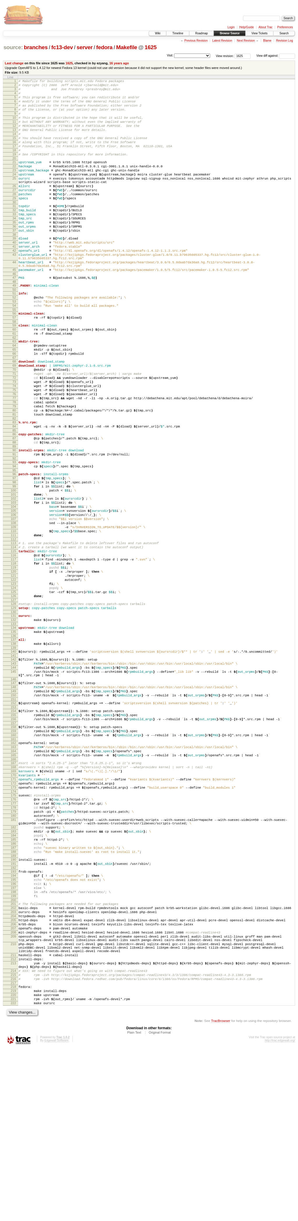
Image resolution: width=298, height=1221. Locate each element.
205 (13, 1074)
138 (13, 748)
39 (14, 269)
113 (13, 629)
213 (13, 1127)
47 (14, 317)
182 (13, 964)
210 (13, 1103)
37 (14, 261)
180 (13, 950)
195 (13, 1026)
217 (13, 1151)
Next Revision (246, 40)
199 (13, 1046)
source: (13, 47)
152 (13, 817)
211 (13, 1117)
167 (13, 887)
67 (14, 410)
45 (14, 308)
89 (14, 515)
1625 (151, 47)
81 (14, 478)
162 (13, 863)
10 (14, 125)
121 (13, 669)
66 (14, 405)
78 (14, 463)
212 (13, 1122)
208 (13, 1089)
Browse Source (230, 33)
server (85, 47)
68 (14, 414)
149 (13, 803)
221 (13, 1170)
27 (14, 212)
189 (13, 999)
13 (14, 140)
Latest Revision (222, 40)
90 (14, 519)
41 (14, 279)
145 (13, 780)
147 (13, 794)
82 (14, 483)
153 (13, 822)
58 (14, 368)
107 (13, 601)
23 (14, 188)
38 (14, 266)
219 (13, 1160)
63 (14, 390)
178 (13, 940)
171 (13, 906)
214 (13, 1136)
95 (14, 542)
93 (14, 533)
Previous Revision (195, 40)
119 (13, 659)
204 (13, 1069)
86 (14, 500)
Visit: (170, 55)
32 (14, 236)
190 (13, 1003)
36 (14, 256)
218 (13, 1155)
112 (13, 625)
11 (14, 130)
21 (14, 178)
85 (14, 496)
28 (14, 217)
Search (284, 33)
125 (13, 689)
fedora (104, 47)
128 (13, 702)
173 (13, 916)
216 (13, 1146)
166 (13, 883)
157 (13, 841)
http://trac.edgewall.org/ (280, 1213)
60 (14, 376)
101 (13, 571)
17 (14, 160)
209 (13, 1094)
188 (13, 994)
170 (13, 902)
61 (14, 381)
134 (13, 730)
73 (14, 438)
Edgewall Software (56, 1213)
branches (36, 47)
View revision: (225, 55)
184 (13, 974)
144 (13, 776)
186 (13, 984)
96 (14, 546)
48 (14, 322)
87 (14, 505)
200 (13, 1051)
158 (13, 844)
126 (13, 693)
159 (13, 849)
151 (13, 813)
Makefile (126, 47)
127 (13, 698)
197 (13, 1036)
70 (14, 423)
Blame (267, 40)
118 (13, 654)
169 (13, 897)
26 (14, 208)
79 (14, 468)
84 (14, 492)
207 (13, 1084)
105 (13, 591)
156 (13, 836)
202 (13, 1060)
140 (13, 757)
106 (13, 596)
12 (14, 135)
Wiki (157, 33)
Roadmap (201, 33)
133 (13, 726)
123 (13, 679)
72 (14, 433)
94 (14, 537)
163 (13, 868)
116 (13, 644)
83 (14, 487)
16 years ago (119, 63)
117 (13, 649)
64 (14, 395)
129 (13, 707)
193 (13, 1016)
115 (13, 639)
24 (14, 193)
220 (13, 1165)
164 (13, 873)
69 (14, 418)
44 (14, 299)
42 (14, 284)
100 (13, 566)
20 (14, 175)
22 (14, 183)
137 (13, 743)
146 (13, 790)
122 (13, 674)
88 (14, 510)
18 (14, 165)
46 (14, 313)
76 (14, 453)
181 (13, 955)
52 (14, 339)
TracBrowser (220, 1193)
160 (13, 854)
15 (14, 150)
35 (14, 251)
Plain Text (134, 1205)
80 (14, 473)
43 (14, 289)
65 (14, 400)
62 (14, 386)
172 (13, 911)
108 (13, 606)
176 (13, 930)
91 (14, 524)
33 (14, 241)
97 (14, 551)
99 (14, 561)
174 (13, 921)
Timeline (177, 33)
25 (14, 198)
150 (13, 808)
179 (13, 945)
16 (14, 155)
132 (13, 721)
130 (13, 712)
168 (13, 892)
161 (13, 859)
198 (13, 1041)
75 (14, 448)
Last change (14, 63)
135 (13, 734)
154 (13, 826)
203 (13, 1064)
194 (13, 1021)
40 (14, 274)
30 (14, 227)
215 (13, 1141)
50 (14, 330)
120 (13, 664)
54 (14, 349)
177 (13, 935)
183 (13, 969)
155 (13, 831)
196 (13, 1031)
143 (13, 771)
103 (13, 581)
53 (14, 344)
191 (13, 1007)
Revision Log (284, 40)
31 (14, 231)
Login (231, 27)
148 (13, 799)
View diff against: (275, 55)
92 (14, 529)
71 (14, 428)
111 (13, 620)
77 (14, 458)
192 (13, 1012)
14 (14, 145)
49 (14, 325)
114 (13, 634)
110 (13, 615)
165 (13, 878)
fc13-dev (62, 47)
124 (13, 684)
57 (14, 363)
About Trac (265, 27)
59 (14, 371)
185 (13, 979)
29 (14, 222)
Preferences (285, 27)
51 (14, 334)
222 (13, 1175)
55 (14, 354)
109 (13, 611)
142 (13, 766)
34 (14, 246)
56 (14, 358)
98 (14, 556)
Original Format (160, 1205)
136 (13, 739)
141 (13, 762)
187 (13, 989)
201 (13, 1055)
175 (13, 925)
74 (14, 443)
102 (13, 576)
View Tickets (259, 33)
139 (13, 753)
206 (13, 1079)
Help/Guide (246, 27)
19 (14, 170)
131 (13, 716)
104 (13, 586)
